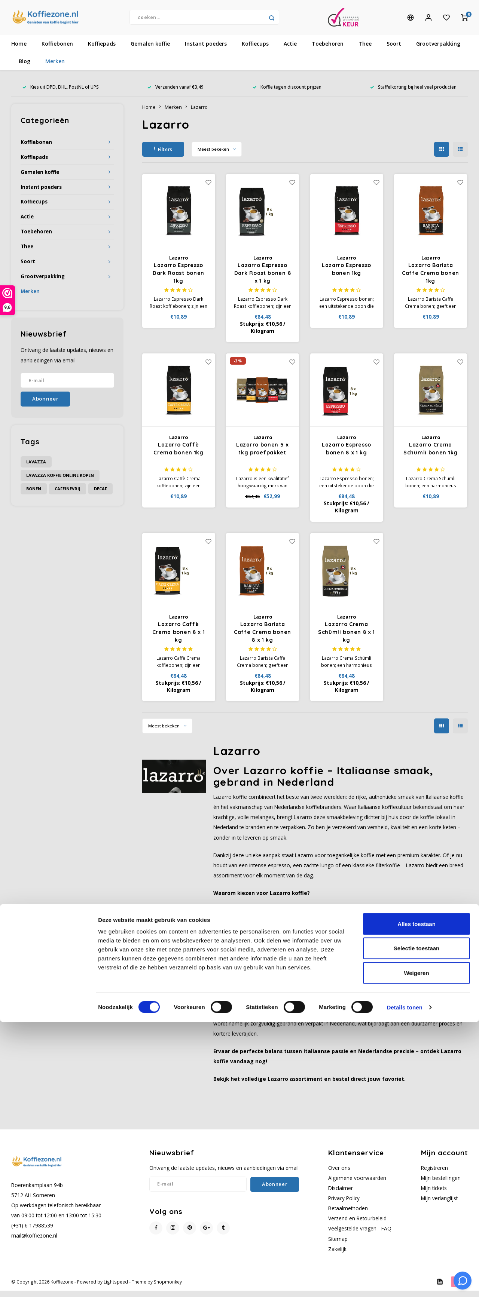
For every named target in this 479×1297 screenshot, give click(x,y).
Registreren (434, 1174)
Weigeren (416, 1248)
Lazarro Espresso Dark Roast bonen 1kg (178, 280)
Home (19, 50)
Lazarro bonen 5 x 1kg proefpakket (262, 455)
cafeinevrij (67, 495)
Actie (290, 50)
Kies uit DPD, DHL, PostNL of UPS (60, 93)
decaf (100, 495)
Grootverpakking (438, 50)
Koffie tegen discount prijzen (287, 93)
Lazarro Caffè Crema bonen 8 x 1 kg (178, 639)
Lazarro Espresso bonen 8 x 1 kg (346, 455)
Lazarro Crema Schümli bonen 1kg (430, 455)
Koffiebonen (57, 50)
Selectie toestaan (417, 1223)
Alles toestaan (416, 1199)
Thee (365, 50)
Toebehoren (328, 50)
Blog (24, 67)
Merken (55, 67)
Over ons (339, 1174)
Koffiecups (255, 50)
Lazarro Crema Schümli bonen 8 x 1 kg (346, 639)
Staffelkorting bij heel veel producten (413, 93)
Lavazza (36, 468)
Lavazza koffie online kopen (60, 481)
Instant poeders (206, 50)
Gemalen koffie (150, 50)
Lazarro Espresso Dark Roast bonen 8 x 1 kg (262, 280)
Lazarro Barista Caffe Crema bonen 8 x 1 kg (262, 639)
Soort (394, 50)
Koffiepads (102, 50)
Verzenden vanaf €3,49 (175, 93)
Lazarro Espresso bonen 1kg (346, 276)
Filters (163, 156)
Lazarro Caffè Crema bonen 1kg (178, 455)
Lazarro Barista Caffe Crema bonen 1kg (430, 280)
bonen (33, 495)
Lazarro (199, 113)
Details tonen (404, 1282)
